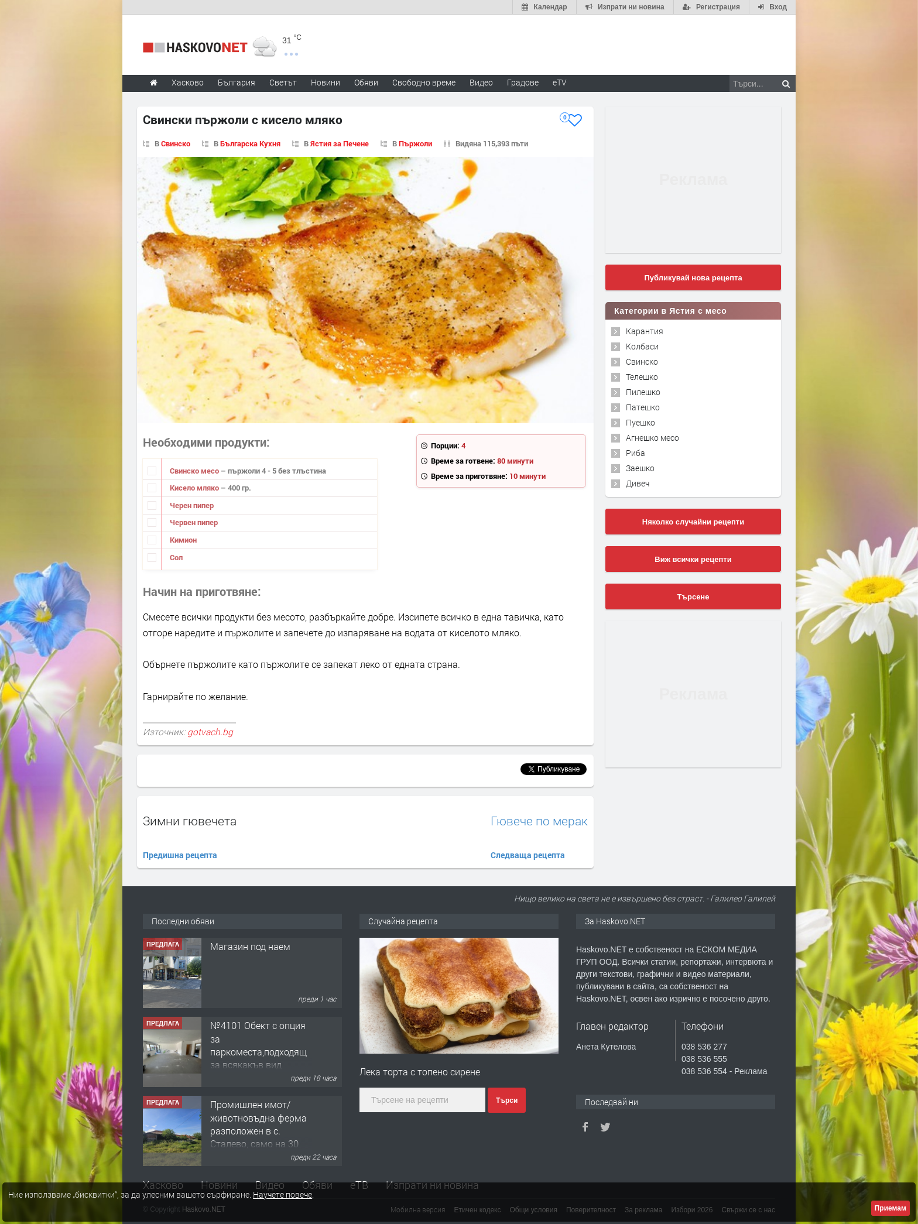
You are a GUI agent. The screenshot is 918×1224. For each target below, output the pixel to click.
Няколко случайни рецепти (693, 521)
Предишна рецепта (180, 854)
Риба (635, 452)
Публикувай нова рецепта (693, 277)
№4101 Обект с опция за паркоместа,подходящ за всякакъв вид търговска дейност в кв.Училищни (258, 1058)
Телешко (642, 376)
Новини (325, 82)
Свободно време (423, 82)
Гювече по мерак (539, 821)
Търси (507, 1100)
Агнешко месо (652, 437)
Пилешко (643, 391)
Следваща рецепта (528, 854)
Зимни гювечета (190, 820)
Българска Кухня (250, 143)
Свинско (175, 143)
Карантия (644, 331)
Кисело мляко (195, 487)
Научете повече (282, 1194)
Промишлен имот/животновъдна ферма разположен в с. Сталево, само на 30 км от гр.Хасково (258, 1130)
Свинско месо (195, 470)
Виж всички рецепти (693, 559)
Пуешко (640, 422)
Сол (176, 557)
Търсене (693, 596)
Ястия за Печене (339, 143)
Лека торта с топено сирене (419, 1071)
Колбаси (642, 346)
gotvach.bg (210, 732)
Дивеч (637, 483)
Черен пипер (192, 505)
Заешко (640, 468)
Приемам (890, 1208)
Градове (523, 82)
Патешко (643, 407)
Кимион (183, 539)
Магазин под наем (250, 946)
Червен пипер (194, 522)
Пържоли (415, 143)
